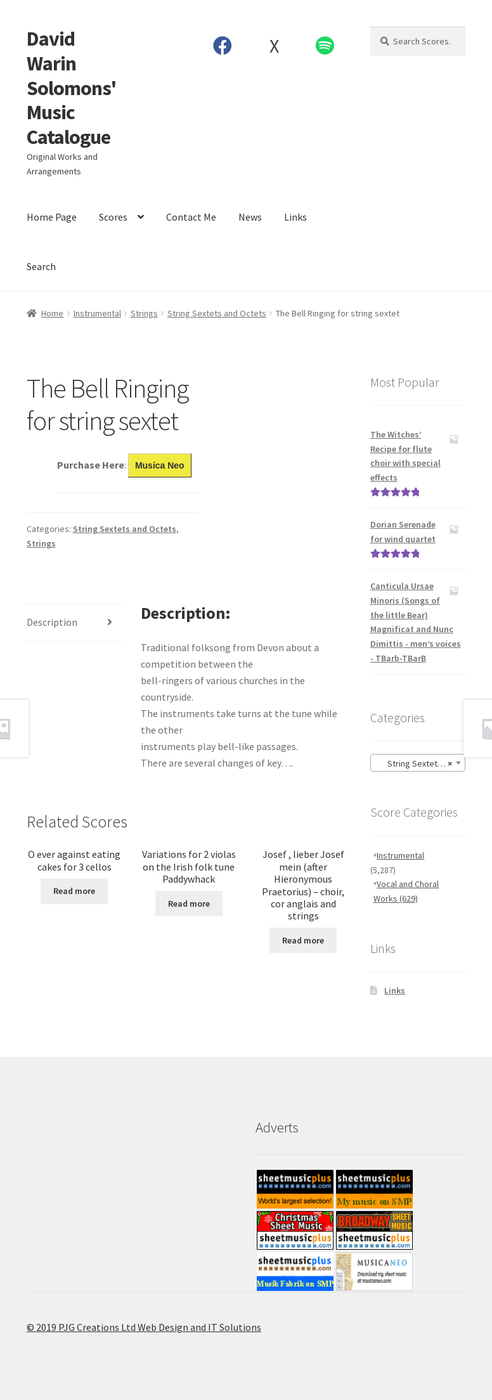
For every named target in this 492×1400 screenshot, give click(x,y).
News (250, 217)
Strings (144, 313)
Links (295, 217)
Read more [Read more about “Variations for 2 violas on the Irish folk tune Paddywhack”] (189, 903)
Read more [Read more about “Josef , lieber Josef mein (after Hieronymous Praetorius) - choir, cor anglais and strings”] (303, 940)
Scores (113, 217)
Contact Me (191, 217)
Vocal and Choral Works (406, 891)
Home (52, 313)
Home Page (52, 217)
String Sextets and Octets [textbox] (420, 763)
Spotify (325, 46)
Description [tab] (52, 622)
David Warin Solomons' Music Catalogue (71, 88)
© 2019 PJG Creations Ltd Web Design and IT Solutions (144, 1327)
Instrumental (97, 313)
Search (41, 266)
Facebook (223, 46)
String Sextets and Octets (216, 313)
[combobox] (417, 763)
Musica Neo (159, 465)
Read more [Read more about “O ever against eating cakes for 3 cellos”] (74, 891)
